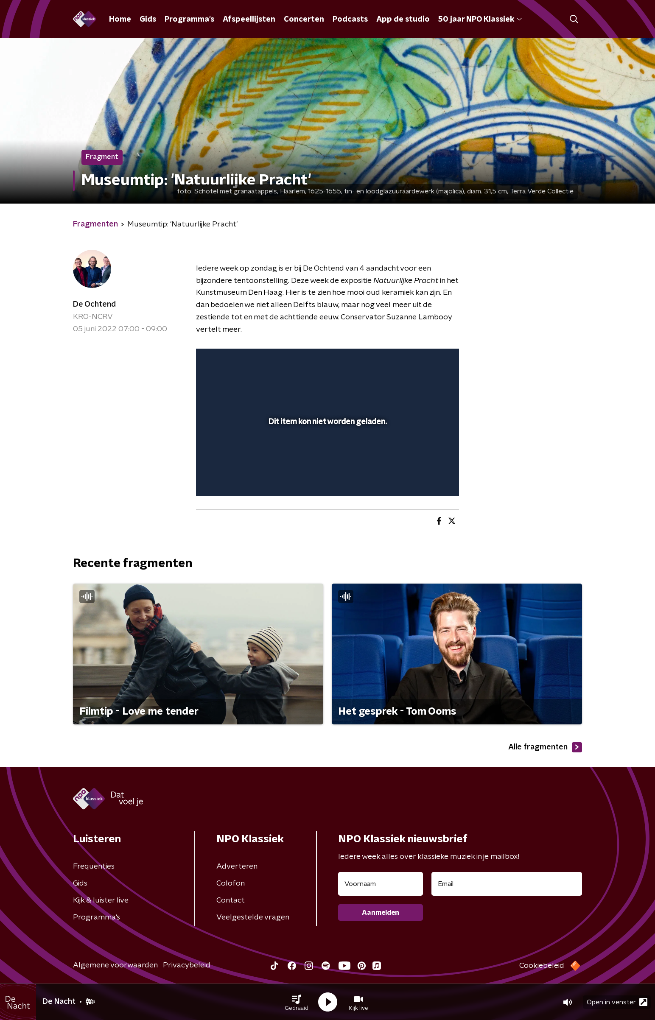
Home (120, 19)
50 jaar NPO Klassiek (480, 19)
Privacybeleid (186, 965)
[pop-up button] (421, 477)
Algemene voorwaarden (115, 965)
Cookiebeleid (541, 966)
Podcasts (350, 19)
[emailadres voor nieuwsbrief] (506, 884)
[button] (296, 1002)
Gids (148, 19)
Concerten (304, 19)
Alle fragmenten (545, 747)
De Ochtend (94, 304)
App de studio (403, 19)
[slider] (326, 455)
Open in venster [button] (617, 1002)
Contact (230, 900)
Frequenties (94, 866)
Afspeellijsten (249, 19)
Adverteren (237, 866)
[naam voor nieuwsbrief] (380, 884)
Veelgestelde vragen (252, 917)
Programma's (189, 19)
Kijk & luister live (101, 900)
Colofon (230, 883)
